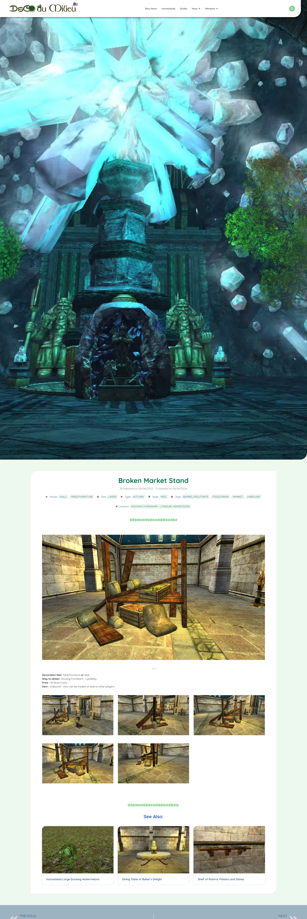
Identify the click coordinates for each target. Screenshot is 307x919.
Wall (63, 496)
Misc (164, 496)
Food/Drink (220, 496)
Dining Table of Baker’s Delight (142, 879)
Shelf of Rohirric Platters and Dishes (221, 879)
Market (238, 496)
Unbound (253, 496)
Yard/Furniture (82, 496)
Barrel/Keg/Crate (195, 496)
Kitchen (138, 496)
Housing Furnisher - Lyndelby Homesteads (160, 506)
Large (112, 496)
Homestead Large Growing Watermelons (72, 879)
